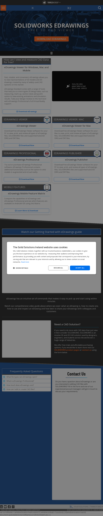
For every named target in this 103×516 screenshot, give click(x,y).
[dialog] (51, 258)
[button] (20, 268)
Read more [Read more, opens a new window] (25, 262)
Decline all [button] (58, 268)
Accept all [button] (80, 268)
